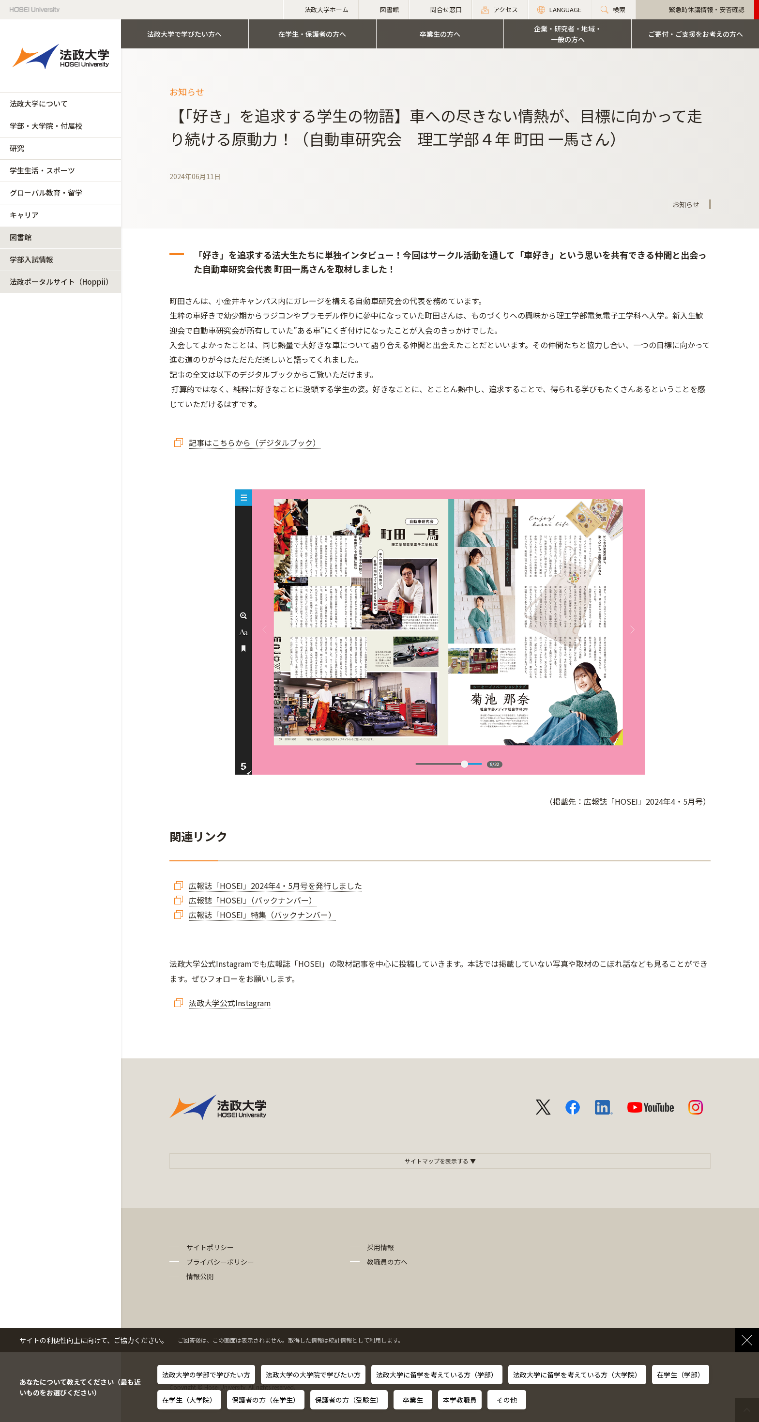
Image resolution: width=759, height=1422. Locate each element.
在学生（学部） (680, 1374)
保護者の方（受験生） (349, 1400)
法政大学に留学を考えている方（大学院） (577, 1374)
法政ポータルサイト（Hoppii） (61, 281)
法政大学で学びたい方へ (184, 34)
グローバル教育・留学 (46, 192)
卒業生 (413, 1400)
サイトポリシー (210, 1247)
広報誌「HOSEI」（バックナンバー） (253, 900)
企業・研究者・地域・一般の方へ (568, 34)
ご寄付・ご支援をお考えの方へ (695, 34)
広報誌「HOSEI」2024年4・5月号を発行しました (275, 885)
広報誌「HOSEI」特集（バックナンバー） (262, 914)
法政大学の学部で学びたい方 (206, 1374)
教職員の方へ (387, 1262)
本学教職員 (460, 1400)
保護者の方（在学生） (266, 1400)
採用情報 (380, 1247)
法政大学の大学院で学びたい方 (313, 1374)
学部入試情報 (31, 259)
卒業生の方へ (440, 34)
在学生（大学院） (189, 1400)
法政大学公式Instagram (230, 1003)
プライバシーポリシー (220, 1262)
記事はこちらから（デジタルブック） (254, 442)
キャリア (24, 215)
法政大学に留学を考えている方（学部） (437, 1374)
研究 (17, 148)
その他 (507, 1400)
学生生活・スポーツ (42, 170)
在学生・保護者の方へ (312, 34)
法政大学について (39, 103)
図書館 (20, 237)
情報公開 (199, 1276)
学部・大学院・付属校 (46, 126)
